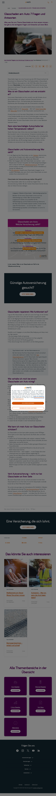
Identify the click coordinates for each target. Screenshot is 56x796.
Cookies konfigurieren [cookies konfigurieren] (19, 398)
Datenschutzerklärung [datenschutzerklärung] (39, 397)
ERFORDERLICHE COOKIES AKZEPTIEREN (28, 408)
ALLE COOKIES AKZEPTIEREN (28, 403)
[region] (28, 398)
